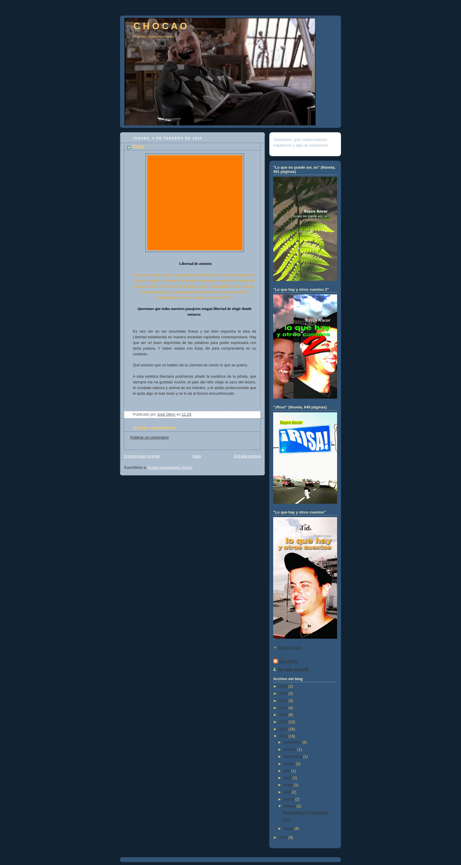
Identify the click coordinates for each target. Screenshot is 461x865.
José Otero (288, 661)
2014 (284, 708)
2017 (284, 694)
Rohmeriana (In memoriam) (306, 812)
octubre (290, 749)
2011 (284, 729)
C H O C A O (160, 26)
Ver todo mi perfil (293, 669)
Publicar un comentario (149, 437)
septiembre (293, 757)
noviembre (293, 742)
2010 (284, 736)
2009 (284, 837)
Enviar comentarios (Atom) (170, 467)
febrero (290, 806)
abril (288, 792)
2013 (284, 715)
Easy (287, 820)
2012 (284, 722)
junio (288, 778)
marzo (289, 799)
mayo (289, 785)
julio (287, 771)
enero (289, 828)
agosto (290, 764)
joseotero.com (290, 648)
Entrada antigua (247, 456)
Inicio (197, 456)
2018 (284, 686)
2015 (284, 701)
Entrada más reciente (142, 456)
